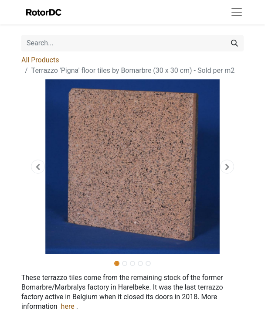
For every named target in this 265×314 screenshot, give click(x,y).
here (68, 306)
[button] (38, 167)
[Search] (234, 43)
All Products (40, 60)
